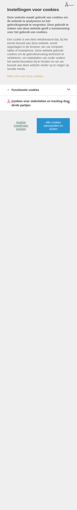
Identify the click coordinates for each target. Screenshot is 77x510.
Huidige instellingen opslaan (21, 126)
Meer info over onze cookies (25, 76)
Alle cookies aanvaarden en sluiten (53, 126)
